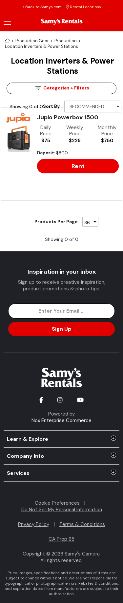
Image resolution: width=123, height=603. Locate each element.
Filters (61, 88)
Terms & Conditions (82, 524)
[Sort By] (92, 106)
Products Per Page (56, 221)
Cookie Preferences (57, 503)
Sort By (51, 106)
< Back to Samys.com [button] (42, 7)
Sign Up (62, 328)
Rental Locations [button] (83, 7)
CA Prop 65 (61, 539)
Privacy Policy (33, 524)
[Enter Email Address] (61, 311)
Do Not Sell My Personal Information (61, 509)
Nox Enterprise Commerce (61, 420)
